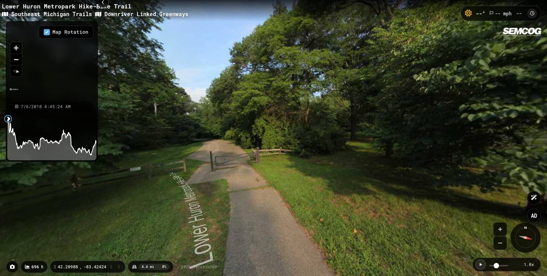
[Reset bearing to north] (16, 71)
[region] (51, 61)
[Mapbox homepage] (14, 92)
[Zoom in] (16, 48)
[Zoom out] (16, 59)
